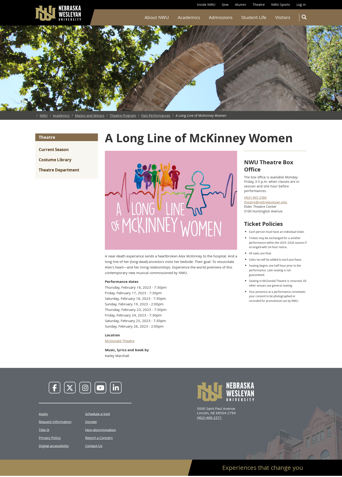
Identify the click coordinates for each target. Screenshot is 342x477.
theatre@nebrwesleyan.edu (265, 202)
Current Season (54, 149)
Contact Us (93, 445)
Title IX (44, 429)
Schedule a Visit (97, 413)
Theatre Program (123, 115)
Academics (189, 17)
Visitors (282, 17)
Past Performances (155, 115)
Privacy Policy (50, 437)
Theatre (259, 4)
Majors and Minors (89, 115)
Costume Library (55, 159)
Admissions (220, 17)
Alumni (240, 4)
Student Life (253, 17)
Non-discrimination (100, 429)
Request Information (55, 421)
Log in (301, 4)
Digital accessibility (54, 445)
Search (305, 18)
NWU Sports (280, 4)
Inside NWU (206, 4)
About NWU (157, 17)
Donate (91, 421)
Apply (43, 413)
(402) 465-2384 (255, 197)
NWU (44, 115)
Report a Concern (99, 437)
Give (225, 4)
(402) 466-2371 (209, 417)
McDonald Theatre (119, 340)
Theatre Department (59, 170)
